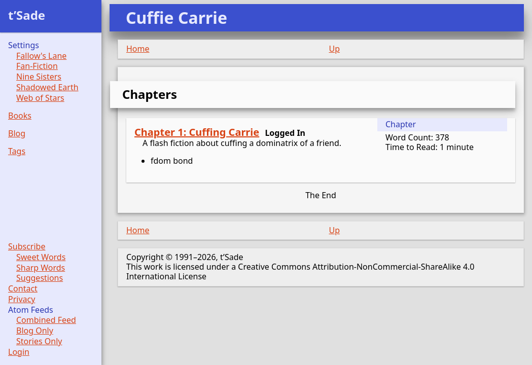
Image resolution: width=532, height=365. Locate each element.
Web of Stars (40, 98)
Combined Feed (46, 320)
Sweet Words (40, 257)
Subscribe (26, 246)
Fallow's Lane (41, 56)
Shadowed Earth (47, 87)
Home (138, 48)
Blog (16, 133)
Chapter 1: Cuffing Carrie (196, 132)
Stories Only (39, 341)
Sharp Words (40, 268)
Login (18, 352)
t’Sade (26, 15)
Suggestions (39, 278)
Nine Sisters (38, 77)
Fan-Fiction (37, 66)
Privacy (21, 299)
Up (334, 48)
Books (19, 116)
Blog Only (34, 331)
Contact (23, 289)
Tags (16, 151)
